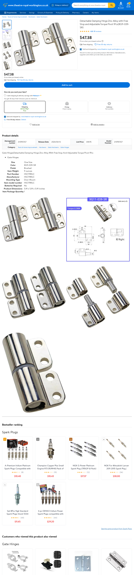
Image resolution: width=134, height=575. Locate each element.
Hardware (31, 17)
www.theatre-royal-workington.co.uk (110, 49)
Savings (31, 12)
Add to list (35, 124)
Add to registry (97, 124)
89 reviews (97, 31)
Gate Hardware (42, 17)
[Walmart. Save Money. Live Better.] (25, 5)
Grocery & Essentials (45, 12)
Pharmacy (76, 12)
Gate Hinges (64, 147)
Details (23, 120)
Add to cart (67, 84)
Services (23, 12)
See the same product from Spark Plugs (116, 528)
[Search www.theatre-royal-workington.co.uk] (90, 5)
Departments (10, 12)
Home (4, 17)
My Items (95, 12)
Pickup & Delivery (62, 12)
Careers (86, 12)
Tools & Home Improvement (17, 17)
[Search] (111, 5)
